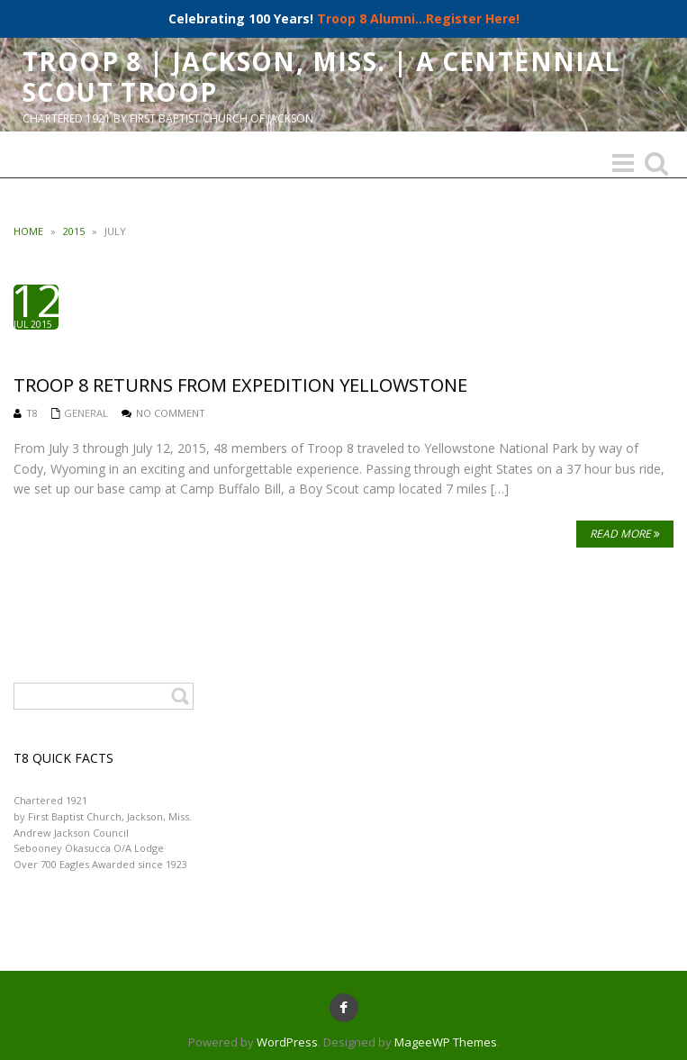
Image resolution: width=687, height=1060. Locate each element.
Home (28, 231)
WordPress (287, 1042)
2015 (74, 231)
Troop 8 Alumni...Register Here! (418, 18)
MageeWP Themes (445, 1042)
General (86, 413)
